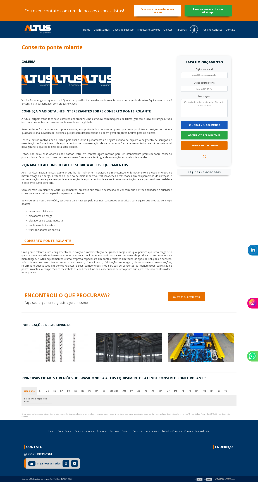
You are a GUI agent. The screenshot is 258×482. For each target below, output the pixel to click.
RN (197, 390)
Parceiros (181, 29)
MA (160, 390)
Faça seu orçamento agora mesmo (157, 10)
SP (61, 390)
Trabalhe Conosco (212, 29)
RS (82, 390)
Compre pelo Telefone (204, 145)
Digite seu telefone (204, 82)
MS (175, 390)
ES (54, 390)
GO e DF (113, 390)
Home (86, 29)
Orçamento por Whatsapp (204, 135)
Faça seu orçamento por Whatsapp (208, 10)
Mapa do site (202, 431)
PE (89, 390)
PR (68, 390)
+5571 (38, 454)
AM (124, 390)
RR (211, 390)
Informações (152, 431)
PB (183, 390)
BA (96, 390)
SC (75, 390)
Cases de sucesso (123, 29)
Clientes (168, 29)
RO (204, 390)
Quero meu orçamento (186, 296)
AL (146, 390)
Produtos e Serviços (148, 29)
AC (138, 390)
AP (153, 390)
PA (131, 390)
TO (226, 390)
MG (47, 390)
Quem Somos (102, 29)
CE (103, 390)
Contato (230, 29)
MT (168, 390)
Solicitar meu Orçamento (204, 125)
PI (190, 390)
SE (219, 390)
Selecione (29, 390)
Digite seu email (204, 69)
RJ (40, 390)
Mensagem (204, 96)
